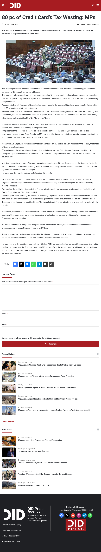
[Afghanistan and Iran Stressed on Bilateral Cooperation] (9, 441)
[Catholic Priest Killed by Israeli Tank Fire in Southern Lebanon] (9, 463)
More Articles (8, 422)
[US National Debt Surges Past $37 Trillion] (9, 452)
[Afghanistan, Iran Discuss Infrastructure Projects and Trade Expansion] (9, 377)
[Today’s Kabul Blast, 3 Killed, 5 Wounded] (9, 485)
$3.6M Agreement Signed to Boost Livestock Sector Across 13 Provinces (47, 388)
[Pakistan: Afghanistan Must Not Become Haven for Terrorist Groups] (9, 475)
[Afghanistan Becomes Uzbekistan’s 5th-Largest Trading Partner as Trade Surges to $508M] (9, 411)
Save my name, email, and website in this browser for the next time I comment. (31, 338)
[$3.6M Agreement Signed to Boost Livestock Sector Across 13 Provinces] (9, 388)
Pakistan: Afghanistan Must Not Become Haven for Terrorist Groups (45, 474)
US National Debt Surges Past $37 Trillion (34, 451)
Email (4, 324)
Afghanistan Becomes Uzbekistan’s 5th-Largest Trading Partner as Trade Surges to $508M (54, 410)
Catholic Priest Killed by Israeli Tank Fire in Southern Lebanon (42, 463)
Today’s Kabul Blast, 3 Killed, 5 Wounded (34, 485)
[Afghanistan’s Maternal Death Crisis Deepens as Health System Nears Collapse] (9, 366)
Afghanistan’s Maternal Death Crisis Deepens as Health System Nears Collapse (49, 365)
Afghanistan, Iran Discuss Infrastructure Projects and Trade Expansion (46, 376)
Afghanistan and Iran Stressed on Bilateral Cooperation (40, 440)
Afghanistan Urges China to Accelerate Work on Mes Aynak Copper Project (47, 399)
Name (5, 314)
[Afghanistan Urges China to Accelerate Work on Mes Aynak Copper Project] (9, 399)
